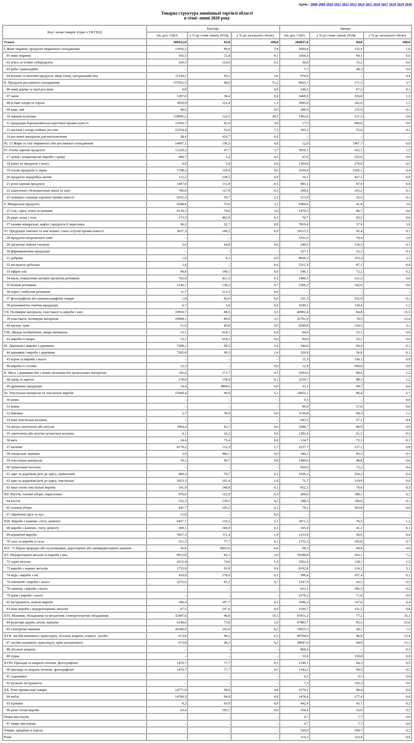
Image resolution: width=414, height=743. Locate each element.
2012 (345, 4)
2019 (400, 4)
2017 (384, 4)
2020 (408, 4)
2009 (321, 4)
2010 (329, 4)
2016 (376, 4)
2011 (337, 4)
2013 (353, 4)
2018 (392, 4)
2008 (314, 4)
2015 (368, 4)
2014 (361, 4)
